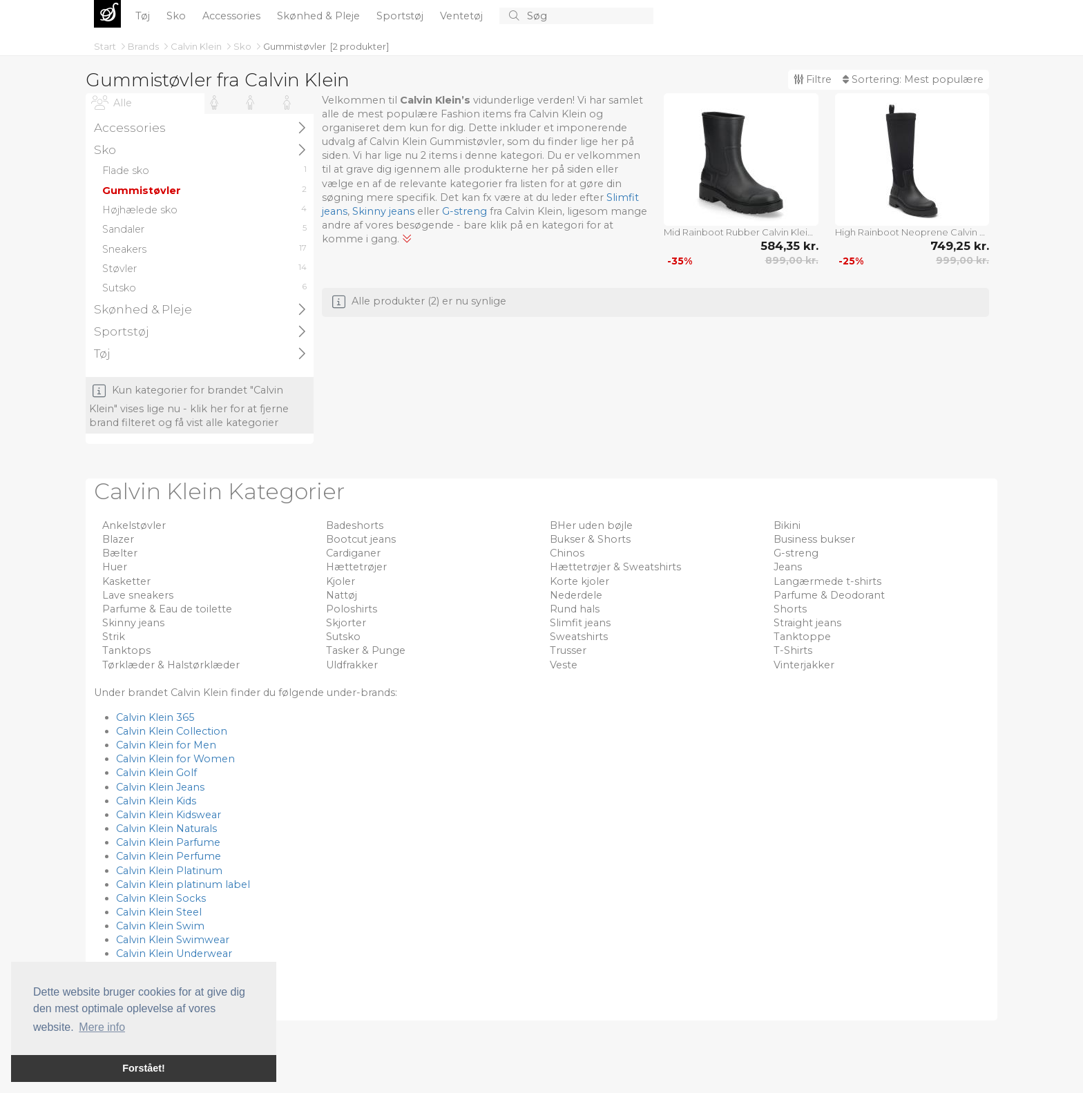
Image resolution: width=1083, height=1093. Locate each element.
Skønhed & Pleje (320, 16)
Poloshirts (351, 609)
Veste (563, 665)
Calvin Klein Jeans (160, 787)
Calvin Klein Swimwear (172, 940)
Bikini (787, 525)
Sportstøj (401, 16)
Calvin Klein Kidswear (168, 815)
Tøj (144, 16)
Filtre (813, 79)
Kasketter (126, 581)
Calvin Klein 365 (155, 717)
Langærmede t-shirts (827, 581)
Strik (113, 636)
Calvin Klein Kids (156, 801)
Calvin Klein (197, 46)
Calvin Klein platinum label (183, 884)
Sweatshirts (579, 636)
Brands (144, 46)
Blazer (118, 539)
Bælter (119, 553)
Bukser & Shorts (590, 539)
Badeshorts (354, 525)
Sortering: (913, 79)
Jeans (788, 567)
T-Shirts (793, 650)
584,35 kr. (789, 246)
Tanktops (126, 650)
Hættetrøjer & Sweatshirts (615, 567)
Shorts (790, 609)
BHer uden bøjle (591, 525)
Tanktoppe (802, 636)
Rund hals (575, 609)
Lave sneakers (137, 595)
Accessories (232, 16)
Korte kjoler (579, 581)
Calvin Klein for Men (166, 745)
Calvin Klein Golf (156, 772)
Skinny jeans (383, 211)
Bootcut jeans (361, 539)
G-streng (464, 211)
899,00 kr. (791, 260)
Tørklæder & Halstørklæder (171, 665)
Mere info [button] (102, 1027)
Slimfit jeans (580, 623)
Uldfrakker (352, 665)
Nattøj (341, 595)
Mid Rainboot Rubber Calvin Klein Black (741, 232)
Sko (177, 16)
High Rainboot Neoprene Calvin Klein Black (912, 232)
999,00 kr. (962, 260)
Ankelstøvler (134, 525)
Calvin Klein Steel (159, 912)
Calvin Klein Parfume (168, 842)
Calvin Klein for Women (175, 759)
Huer (114, 567)
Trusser (568, 650)
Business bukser (814, 539)
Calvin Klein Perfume (168, 856)
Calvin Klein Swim (160, 926)
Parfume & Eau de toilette (167, 609)
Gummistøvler (294, 46)
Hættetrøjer (356, 567)
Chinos (567, 553)
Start (106, 46)
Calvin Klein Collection (171, 731)
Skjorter (346, 623)
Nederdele (576, 595)
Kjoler (340, 581)
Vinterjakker (804, 665)
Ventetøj (463, 16)
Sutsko (343, 636)
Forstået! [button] (143, 1068)
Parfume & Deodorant (829, 595)
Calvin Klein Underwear (174, 953)
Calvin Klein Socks (161, 898)
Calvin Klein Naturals (166, 828)
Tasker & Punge (365, 650)
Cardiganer (353, 553)
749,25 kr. (959, 246)
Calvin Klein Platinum (169, 870)
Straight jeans (807, 623)
